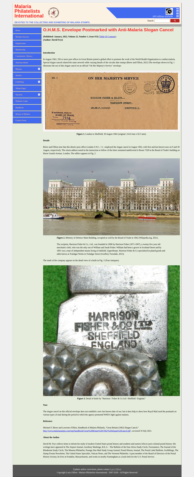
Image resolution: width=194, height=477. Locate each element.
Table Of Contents (107, 36)
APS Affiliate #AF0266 (163, 16)
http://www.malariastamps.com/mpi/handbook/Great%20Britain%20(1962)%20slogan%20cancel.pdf (87, 431)
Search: (151, 21)
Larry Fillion (115, 469)
